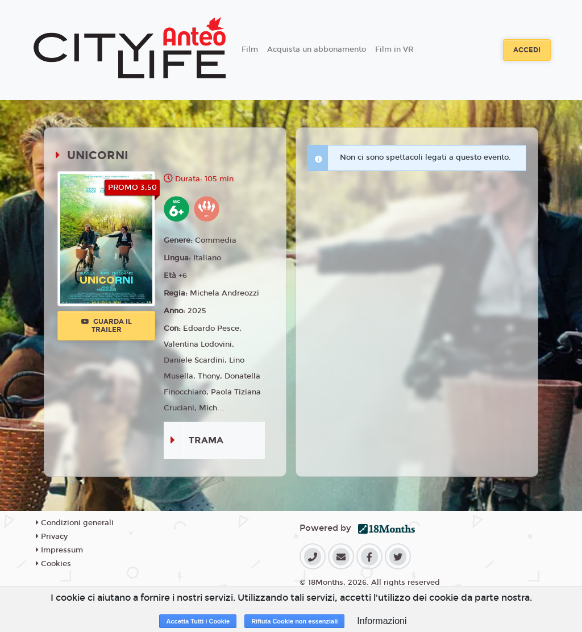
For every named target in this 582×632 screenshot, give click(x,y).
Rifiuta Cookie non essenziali (294, 621)
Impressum (59, 550)
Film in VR (394, 49)
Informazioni (381, 621)
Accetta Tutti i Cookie (198, 621)
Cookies (53, 563)
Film (250, 49)
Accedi (527, 50)
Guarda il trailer (106, 326)
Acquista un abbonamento (316, 49)
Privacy (52, 536)
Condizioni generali (75, 522)
